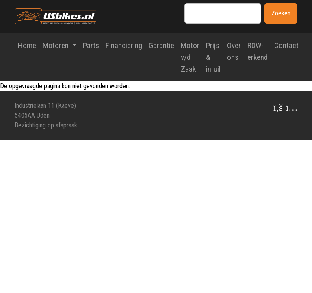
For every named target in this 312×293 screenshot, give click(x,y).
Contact (286, 45)
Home (27, 45)
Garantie (161, 45)
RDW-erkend (257, 51)
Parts (91, 45)
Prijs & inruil (213, 57)
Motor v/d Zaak (190, 57)
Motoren (56, 45)
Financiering (124, 45)
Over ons (234, 51)
